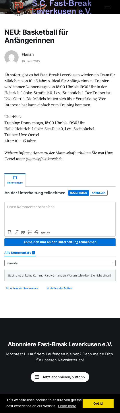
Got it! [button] (98, 403)
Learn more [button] (67, 406)
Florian (28, 54)
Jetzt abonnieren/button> (60, 377)
